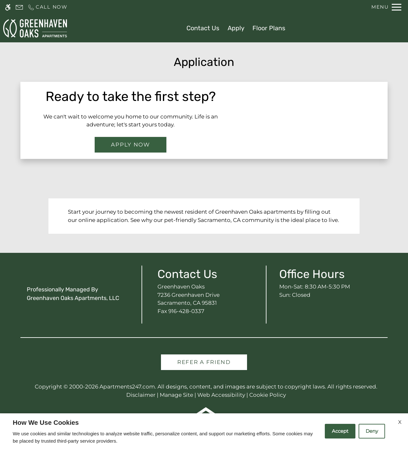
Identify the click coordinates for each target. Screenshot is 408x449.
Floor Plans (268, 28)
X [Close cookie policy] (400, 422)
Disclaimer (141, 395)
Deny (372, 431)
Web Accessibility (221, 395)
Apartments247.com (127, 386)
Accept (340, 431)
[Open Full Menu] (386, 7)
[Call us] (47, 7)
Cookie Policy (267, 395)
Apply (236, 28)
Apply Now (130, 144)
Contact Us (202, 28)
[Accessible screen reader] (7, 7)
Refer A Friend (204, 362)
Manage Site (176, 395)
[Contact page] (19, 7)
